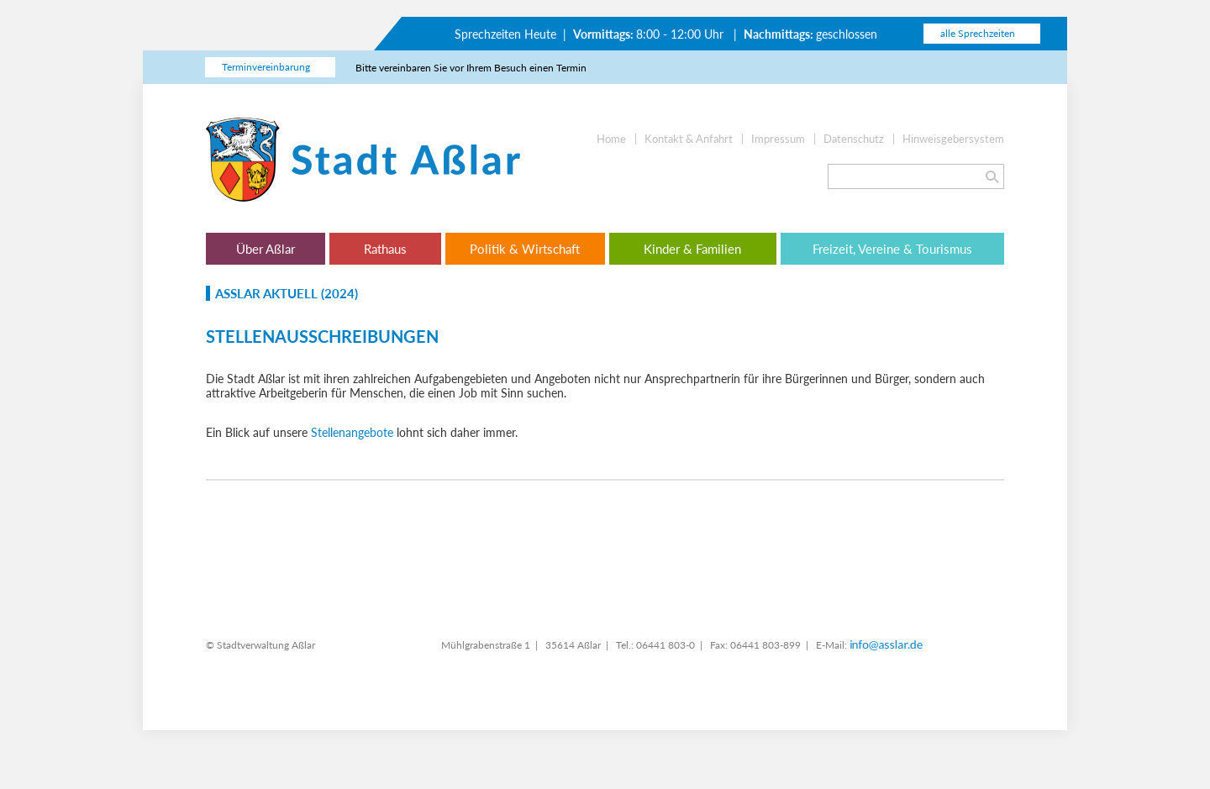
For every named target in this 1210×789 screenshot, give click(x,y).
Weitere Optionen (614, 505)
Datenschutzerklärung (529, 441)
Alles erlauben (769, 505)
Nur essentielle (459, 505)
